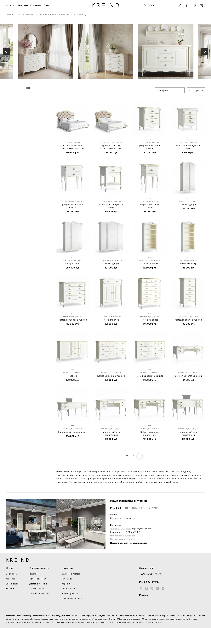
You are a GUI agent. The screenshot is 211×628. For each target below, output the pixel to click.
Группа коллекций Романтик (54, 14)
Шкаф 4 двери (111, 263)
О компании (11, 573)
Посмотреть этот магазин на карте (130, 542)
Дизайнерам (12, 583)
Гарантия (33, 573)
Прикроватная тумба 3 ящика (150, 147)
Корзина (66, 583)
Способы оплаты (37, 588)
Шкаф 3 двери (72, 263)
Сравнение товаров (71, 573)
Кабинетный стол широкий (188, 375)
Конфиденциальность (39, 593)
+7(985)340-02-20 (150, 574)
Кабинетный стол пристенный (111, 433)
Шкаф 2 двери (188, 204)
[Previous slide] (6, 51)
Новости (10, 588)
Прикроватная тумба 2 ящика (73, 206)
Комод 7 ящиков (149, 319)
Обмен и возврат (37, 578)
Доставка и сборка (38, 583)
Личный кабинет (70, 588)
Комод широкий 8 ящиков (111, 375)
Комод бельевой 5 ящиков (72, 319)
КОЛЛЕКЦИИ (26, 14)
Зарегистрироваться (71, 593)
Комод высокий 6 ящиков (188, 319)
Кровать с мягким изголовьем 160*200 (111, 147)
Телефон (114, 528)
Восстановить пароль (72, 598)
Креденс (72, 375)
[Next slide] (204, 51)
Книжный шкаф (149, 263)
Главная (10, 14)
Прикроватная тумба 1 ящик (111, 206)
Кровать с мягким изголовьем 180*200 (73, 147)
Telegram (125, 528)
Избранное (67, 578)
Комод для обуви (111, 319)
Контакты (10, 578)
